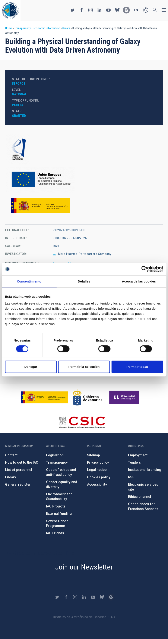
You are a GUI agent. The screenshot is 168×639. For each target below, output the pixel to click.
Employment (138, 455)
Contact (11, 455)
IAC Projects (56, 506)
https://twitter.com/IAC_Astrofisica (72, 10)
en (136, 10)
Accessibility (97, 484)
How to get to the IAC (21, 462)
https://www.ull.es (125, 397)
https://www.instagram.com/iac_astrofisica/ (90, 10)
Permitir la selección (84, 366)
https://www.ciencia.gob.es (44, 397)
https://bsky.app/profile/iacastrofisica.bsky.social (117, 10)
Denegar (30, 366)
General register (18, 484)
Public (17, 105)
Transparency (23, 28)
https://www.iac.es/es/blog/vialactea (126, 10)
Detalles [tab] (84, 281)
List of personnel (18, 470)
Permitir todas (137, 366)
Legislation (55, 455)
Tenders (134, 462)
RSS (131, 477)
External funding (59, 514)
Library (10, 477)
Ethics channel (139, 497)
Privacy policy (98, 462)
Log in (145, 10)
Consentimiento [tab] (29, 281)
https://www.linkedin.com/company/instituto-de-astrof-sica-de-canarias (99, 10)
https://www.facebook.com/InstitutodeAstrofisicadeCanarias (81, 10)
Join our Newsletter (84, 567)
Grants (66, 28)
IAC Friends (55, 533)
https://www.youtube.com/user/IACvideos (108, 10)
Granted (19, 115)
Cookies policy (98, 477)
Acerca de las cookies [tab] (139, 281)
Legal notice (97, 470)
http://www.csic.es (81, 422)
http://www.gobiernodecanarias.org (87, 397)
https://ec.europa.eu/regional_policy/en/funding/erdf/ (84, 180)
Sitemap (93, 455)
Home (8, 28)
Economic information (46, 28)
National (19, 94)
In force (18, 83)
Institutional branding (144, 470)
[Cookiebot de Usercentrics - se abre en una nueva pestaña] (144, 269)
